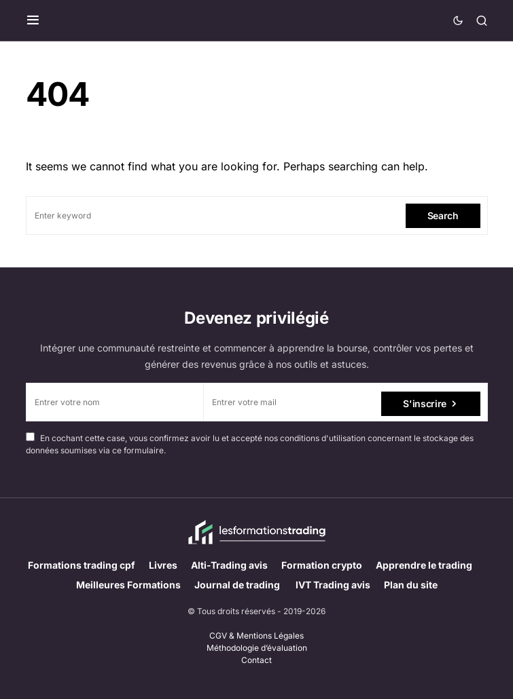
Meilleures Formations (128, 584)
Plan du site (411, 584)
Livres (163, 565)
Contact (256, 660)
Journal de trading (238, 584)
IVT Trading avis (333, 584)
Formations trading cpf (81, 565)
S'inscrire (424, 402)
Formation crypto (321, 565)
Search (443, 215)
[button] (33, 20)
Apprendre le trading (424, 565)
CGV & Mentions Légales (256, 635)
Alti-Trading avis (229, 565)
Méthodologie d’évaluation (257, 648)
